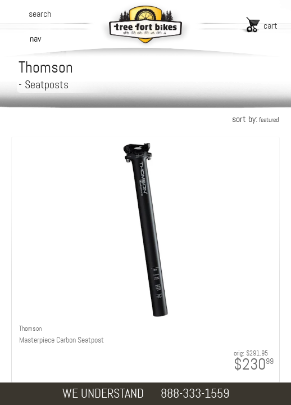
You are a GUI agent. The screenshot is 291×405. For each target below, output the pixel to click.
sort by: (255, 119)
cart (270, 26)
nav (35, 38)
